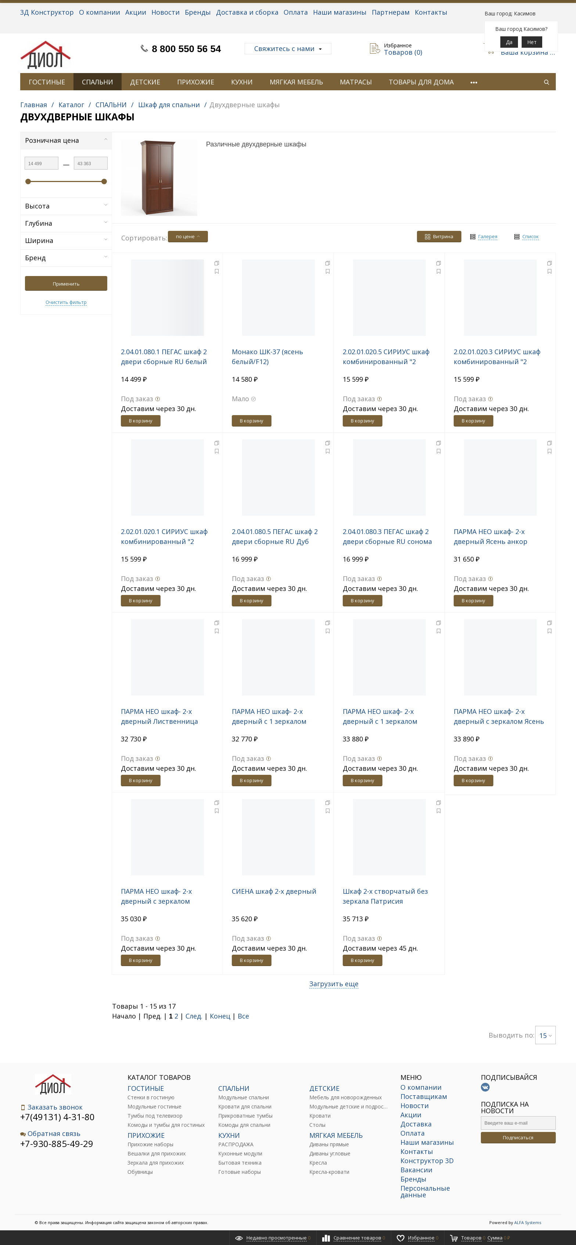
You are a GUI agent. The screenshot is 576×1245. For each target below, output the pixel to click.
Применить (66, 283)
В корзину (140, 420)
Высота (66, 206)
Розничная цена (66, 140)
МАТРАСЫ (356, 81)
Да (509, 42)
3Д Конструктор (47, 12)
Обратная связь (50, 1133)
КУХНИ (242, 81)
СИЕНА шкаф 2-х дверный (274, 891)
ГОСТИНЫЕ (47, 81)
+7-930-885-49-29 (56, 1143)
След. (194, 1016)
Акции (135, 12)
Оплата (296, 12)
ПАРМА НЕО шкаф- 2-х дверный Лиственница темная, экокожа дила (159, 721)
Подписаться (518, 1137)
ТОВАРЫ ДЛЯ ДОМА (421, 81)
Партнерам (391, 12)
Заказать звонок (51, 1107)
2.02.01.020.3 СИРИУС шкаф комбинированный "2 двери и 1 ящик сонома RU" (500, 361)
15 (545, 1035)
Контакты (431, 12)
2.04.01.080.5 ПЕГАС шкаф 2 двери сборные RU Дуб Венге (275, 541)
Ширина (66, 240)
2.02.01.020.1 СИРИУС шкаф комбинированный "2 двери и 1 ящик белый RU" (165, 541)
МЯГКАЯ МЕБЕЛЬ (296, 81)
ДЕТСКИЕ (145, 81)
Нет (532, 42)
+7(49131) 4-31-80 (57, 1117)
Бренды (198, 12)
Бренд (66, 257)
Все (243, 1016)
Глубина (66, 223)
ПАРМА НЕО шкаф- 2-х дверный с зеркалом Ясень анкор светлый (499, 721)
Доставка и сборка (247, 12)
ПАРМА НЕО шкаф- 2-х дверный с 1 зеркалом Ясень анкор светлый (269, 721)
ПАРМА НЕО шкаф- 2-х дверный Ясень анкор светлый (491, 541)
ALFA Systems (527, 1222)
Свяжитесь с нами (288, 48)
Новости (165, 12)
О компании (99, 12)
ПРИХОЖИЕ (195, 81)
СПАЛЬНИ (97, 81)
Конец (220, 1016)
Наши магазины (340, 12)
